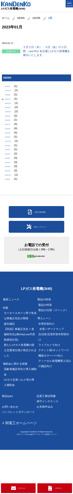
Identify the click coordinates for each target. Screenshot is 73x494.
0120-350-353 (41, 298)
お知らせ (11, 51)
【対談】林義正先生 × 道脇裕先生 (19, 378)
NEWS (21, 18)
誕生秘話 (9, 367)
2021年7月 (11, 175)
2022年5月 (11, 146)
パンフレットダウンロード (18, 456)
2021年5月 (11, 187)
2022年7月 (11, 140)
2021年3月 (11, 199)
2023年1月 (11, 104)
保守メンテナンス (47, 445)
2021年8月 (11, 170)
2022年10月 (12, 122)
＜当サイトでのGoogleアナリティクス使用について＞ (36, 478)
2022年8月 (11, 134)
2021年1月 (11, 205)
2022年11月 (12, 116)
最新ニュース (11, 343)
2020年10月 (12, 211)
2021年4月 (11, 193)
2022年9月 (11, 128)
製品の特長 (45, 348)
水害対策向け (46, 367)
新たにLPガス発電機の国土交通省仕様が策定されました (20, 394)
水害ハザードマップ (51, 373)
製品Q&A (7, 440)
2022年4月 (11, 152)
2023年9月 (11, 98)
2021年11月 (12, 164)
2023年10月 (12, 92)
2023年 (36, 18)
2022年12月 (12, 110)
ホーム (6, 18)
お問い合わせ (10, 450)
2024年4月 (11, 87)
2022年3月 (11, 158)
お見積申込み (45, 450)
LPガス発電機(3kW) (13, 8)
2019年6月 (11, 217)
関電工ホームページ (21, 467)
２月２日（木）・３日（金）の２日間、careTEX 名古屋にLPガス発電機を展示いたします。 (46, 51)
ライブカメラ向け (49, 388)
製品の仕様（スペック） (53, 354)
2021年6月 (11, 181)
